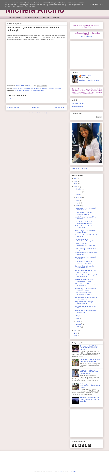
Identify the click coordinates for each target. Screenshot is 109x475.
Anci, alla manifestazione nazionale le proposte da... (84, 293)
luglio (77, 203)
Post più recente (13, 108)
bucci (19, 88)
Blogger (73, 471)
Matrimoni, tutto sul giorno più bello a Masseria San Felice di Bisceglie (89, 399)
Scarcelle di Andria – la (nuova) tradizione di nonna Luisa (90, 360)
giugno (78, 205)
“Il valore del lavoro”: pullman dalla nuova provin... (86, 253)
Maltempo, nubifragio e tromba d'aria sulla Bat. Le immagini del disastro (90, 385)
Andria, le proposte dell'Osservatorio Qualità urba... (86, 244)
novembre (79, 192)
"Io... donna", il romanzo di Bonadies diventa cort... (83, 222)
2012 (75, 187)
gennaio (78, 327)
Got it (102, 4)
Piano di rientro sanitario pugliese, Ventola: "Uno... (86, 311)
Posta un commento (16, 99)
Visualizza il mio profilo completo (89, 80)
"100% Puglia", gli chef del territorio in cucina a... (83, 213)
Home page (36, 108)
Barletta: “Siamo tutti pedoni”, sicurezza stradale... (84, 267)
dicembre (79, 189)
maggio (78, 316)
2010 (75, 333)
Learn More (94, 4)
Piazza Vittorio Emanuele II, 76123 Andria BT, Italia (29, 90)
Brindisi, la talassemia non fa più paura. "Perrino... (85, 271)
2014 (75, 181)
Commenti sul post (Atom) (39, 113)
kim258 (61, 471)
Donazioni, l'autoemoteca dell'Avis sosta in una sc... (86, 298)
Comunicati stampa (31, 17)
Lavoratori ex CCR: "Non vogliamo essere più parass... (86, 289)
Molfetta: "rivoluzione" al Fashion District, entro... (85, 226)
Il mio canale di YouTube (79, 168)
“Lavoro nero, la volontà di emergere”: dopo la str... (83, 262)
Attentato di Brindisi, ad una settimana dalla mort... (83, 280)
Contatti (56, 17)
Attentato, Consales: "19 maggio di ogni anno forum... (86, 275)
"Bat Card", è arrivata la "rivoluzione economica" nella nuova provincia (89, 371)
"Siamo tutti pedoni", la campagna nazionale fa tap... (85, 284)
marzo (78, 321)
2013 (75, 184)
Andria (15, 88)
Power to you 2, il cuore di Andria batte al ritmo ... (85, 231)
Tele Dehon (57, 88)
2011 (75, 330)
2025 (75, 178)
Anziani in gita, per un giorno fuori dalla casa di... (85, 307)
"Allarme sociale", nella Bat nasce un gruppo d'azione (85, 249)
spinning (51, 88)
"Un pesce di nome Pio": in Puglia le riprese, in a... (85, 209)
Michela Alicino (35, 9)
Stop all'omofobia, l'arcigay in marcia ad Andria (84, 302)
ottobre (78, 194)
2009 (75, 336)
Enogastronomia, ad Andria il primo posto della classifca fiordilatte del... (89, 347)
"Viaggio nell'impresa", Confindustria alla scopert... (84, 240)
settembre (79, 197)
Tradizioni (45, 17)
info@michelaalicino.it (87, 36)
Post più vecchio (59, 108)
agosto (78, 200)
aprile (78, 318)
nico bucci (34, 88)
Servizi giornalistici (14, 17)
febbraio (78, 324)
